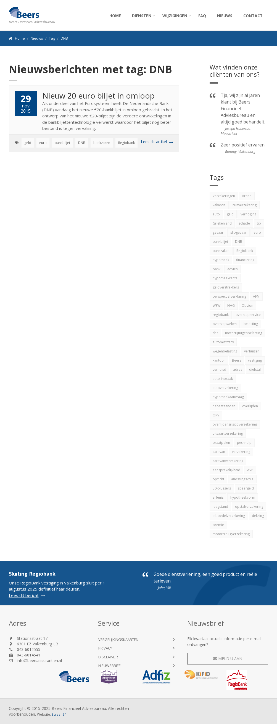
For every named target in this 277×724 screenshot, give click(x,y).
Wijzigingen (174, 15)
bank (216, 269)
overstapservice (248, 314)
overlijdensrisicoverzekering (235, 424)
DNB (81, 142)
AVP (250, 470)
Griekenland (222, 223)
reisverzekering (245, 205)
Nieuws (224, 15)
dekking (258, 515)
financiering (245, 259)
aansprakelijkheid (226, 470)
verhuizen (251, 351)
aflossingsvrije (242, 479)
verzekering (241, 451)
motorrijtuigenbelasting (243, 333)
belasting (251, 323)
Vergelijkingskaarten (118, 639)
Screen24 (59, 714)
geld (27, 142)
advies (232, 269)
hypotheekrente (225, 278)
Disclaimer (108, 657)
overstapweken (225, 323)
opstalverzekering (249, 506)
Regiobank (126, 142)
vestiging (255, 360)
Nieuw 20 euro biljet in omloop (98, 95)
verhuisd (219, 369)
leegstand (220, 506)
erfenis (218, 497)
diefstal (255, 369)
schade (244, 223)
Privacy (105, 648)
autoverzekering (225, 387)
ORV (216, 415)
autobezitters (223, 342)
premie (218, 524)
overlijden (250, 406)
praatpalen (221, 442)
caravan (219, 451)
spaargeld (246, 488)
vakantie (219, 205)
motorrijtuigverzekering (231, 534)
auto (216, 214)
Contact (253, 15)
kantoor (219, 360)
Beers (236, 360)
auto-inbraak (223, 378)
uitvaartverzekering (228, 433)
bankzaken (101, 142)
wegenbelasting (225, 351)
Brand (247, 196)
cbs (215, 333)
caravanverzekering (228, 460)
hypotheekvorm (242, 497)
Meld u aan (227, 658)
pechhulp (244, 442)
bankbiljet (62, 142)
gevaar (218, 232)
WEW (216, 305)
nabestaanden (224, 406)
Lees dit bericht (24, 595)
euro (43, 142)
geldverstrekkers (226, 287)
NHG (231, 305)
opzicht (218, 479)
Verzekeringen (224, 196)
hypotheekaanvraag (228, 397)
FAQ (202, 15)
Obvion (247, 305)
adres (237, 369)
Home (115, 15)
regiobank (221, 314)
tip (259, 223)
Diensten (141, 15)
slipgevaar (238, 232)
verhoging (248, 214)
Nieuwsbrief (109, 665)
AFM (256, 296)
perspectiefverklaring (229, 296)
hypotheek (221, 259)
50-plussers (222, 488)
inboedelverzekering (229, 515)
